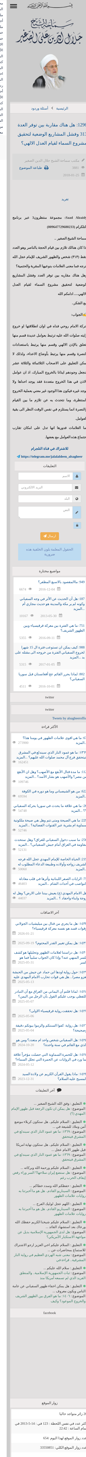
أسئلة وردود (33, 108)
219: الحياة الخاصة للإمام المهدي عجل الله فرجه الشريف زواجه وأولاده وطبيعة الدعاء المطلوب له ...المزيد (45, 864)
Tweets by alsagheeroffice (63, 718)
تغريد (58, 199)
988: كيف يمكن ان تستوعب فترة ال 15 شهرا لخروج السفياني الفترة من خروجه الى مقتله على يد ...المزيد (43, 652)
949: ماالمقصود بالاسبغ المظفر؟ (54, 582)
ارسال (43, 536)
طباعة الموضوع (24, 168)
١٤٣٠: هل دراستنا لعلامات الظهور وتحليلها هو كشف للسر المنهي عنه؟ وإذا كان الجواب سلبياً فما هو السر (43, 957)
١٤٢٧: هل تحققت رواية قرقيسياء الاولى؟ (51, 1011)
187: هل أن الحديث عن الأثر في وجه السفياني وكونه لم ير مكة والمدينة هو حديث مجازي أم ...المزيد (45, 604)
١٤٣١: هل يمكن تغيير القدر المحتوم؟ (54, 943)
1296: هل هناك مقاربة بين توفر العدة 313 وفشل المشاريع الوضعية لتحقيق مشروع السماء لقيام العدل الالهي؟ (45, 134)
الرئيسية (55, 108)
